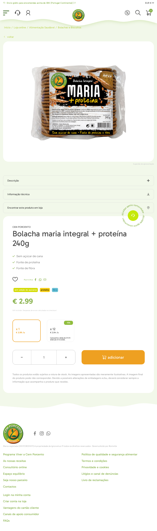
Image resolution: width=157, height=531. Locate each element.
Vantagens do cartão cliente (21, 508)
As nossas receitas (14, 461)
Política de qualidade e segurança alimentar (109, 454)
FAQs (6, 520)
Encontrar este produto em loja (25, 207)
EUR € (149, 3)
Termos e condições (94, 461)
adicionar (113, 357)
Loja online (20, 27)
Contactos (9, 486)
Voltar (8, 36)
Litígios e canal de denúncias (100, 474)
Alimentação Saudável (42, 27)
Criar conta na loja (14, 501)
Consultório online (15, 467)
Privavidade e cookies (95, 467)
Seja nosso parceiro (15, 480)
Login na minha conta (16, 495)
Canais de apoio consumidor (21, 514)
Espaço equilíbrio (14, 474)
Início (7, 27)
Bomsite (113, 446)
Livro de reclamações (95, 480)
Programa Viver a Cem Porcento (23, 454)
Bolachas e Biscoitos (69, 27)
